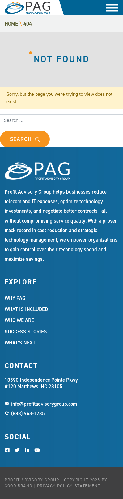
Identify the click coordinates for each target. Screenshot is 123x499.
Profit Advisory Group (27, 8)
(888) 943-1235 (28, 413)
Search (21, 139)
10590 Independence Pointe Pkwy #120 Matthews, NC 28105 (41, 383)
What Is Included (26, 309)
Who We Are (19, 320)
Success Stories (26, 331)
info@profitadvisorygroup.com (44, 403)
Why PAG (15, 298)
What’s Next (20, 342)
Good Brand (18, 486)
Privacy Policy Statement (68, 486)
